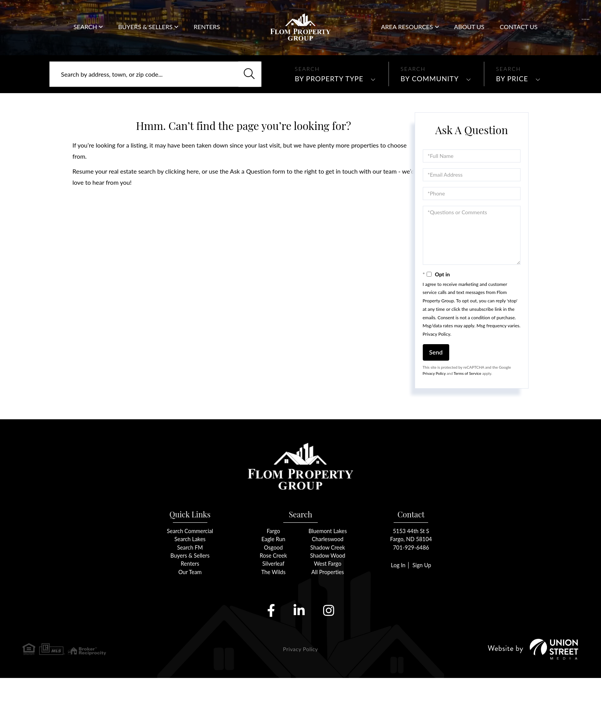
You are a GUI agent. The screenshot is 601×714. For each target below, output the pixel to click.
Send (436, 381)
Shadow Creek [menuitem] (327, 582)
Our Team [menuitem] (190, 607)
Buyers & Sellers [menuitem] (145, 33)
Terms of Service (467, 402)
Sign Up (422, 600)
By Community (430, 107)
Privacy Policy (436, 363)
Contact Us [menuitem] (519, 34)
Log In (397, 600)
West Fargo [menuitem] (327, 599)
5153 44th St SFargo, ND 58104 (411, 570)
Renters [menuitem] (207, 34)
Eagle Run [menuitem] (273, 574)
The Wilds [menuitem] (273, 607)
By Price (512, 107)
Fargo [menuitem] (273, 565)
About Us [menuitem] (469, 34)
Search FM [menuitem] (190, 582)
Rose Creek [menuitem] (273, 590)
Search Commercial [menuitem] (190, 565)
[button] (246, 103)
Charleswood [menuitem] (327, 574)
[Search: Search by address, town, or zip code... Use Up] (155, 103)
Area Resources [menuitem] (407, 33)
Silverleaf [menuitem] (273, 599)
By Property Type (329, 107)
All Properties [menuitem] (327, 607)
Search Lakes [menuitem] (189, 574)
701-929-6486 (569, 19)
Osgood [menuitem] (273, 582)
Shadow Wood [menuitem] (327, 590)
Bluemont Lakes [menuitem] (327, 565)
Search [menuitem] (85, 33)
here (193, 200)
